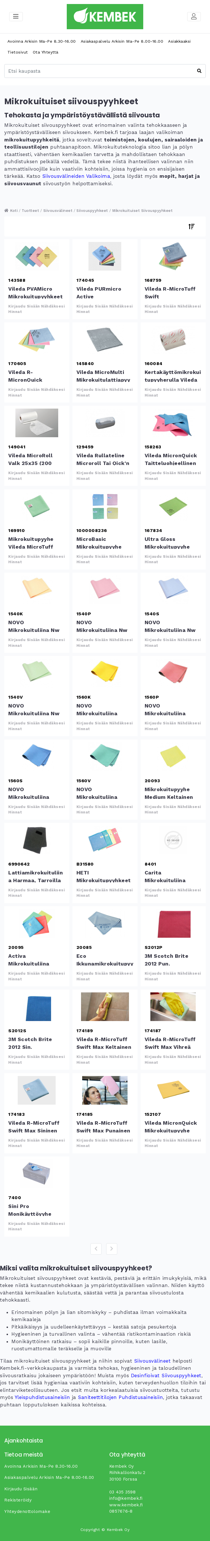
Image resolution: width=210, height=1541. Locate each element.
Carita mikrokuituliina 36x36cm (173, 840)
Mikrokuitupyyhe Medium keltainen (173, 757)
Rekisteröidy (18, 1500)
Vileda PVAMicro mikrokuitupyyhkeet (36, 256)
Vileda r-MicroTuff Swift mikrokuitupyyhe (173, 256)
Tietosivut (17, 52)
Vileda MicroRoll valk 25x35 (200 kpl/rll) (36, 423)
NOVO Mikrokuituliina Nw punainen (105, 590)
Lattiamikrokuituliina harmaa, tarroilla (36, 840)
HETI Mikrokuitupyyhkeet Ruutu (105, 840)
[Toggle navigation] (194, 16)
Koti (11, 210)
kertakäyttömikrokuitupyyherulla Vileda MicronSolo (173, 339)
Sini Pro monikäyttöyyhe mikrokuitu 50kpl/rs (36, 1173)
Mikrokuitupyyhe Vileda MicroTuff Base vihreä (36, 506)
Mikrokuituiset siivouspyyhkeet (142, 210)
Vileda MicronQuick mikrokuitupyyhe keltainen (173, 1090)
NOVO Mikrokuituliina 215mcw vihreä (105, 757)
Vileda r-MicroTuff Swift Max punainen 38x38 (105, 1090)
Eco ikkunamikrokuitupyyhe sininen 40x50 (105, 923)
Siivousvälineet (58, 210)
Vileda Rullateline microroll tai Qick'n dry (103, 463)
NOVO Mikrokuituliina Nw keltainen (36, 590)
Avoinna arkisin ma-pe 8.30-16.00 (41, 41)
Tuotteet (30, 210)
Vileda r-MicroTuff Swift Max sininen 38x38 (36, 1090)
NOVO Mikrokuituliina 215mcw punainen (173, 673)
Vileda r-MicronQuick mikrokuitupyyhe (36, 339)
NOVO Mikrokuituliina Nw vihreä (36, 673)
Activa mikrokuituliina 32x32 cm (36, 923)
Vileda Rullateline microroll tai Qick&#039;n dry (105, 423)
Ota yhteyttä (45, 52)
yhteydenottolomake (27, 1511)
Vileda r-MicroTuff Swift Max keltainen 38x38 (105, 1007)
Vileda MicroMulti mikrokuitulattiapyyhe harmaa (105, 339)
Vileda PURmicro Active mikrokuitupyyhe (105, 256)
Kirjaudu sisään (21, 1488)
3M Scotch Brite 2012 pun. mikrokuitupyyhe (173, 923)
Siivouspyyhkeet (92, 210)
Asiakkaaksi (179, 41)
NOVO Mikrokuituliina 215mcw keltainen (105, 673)
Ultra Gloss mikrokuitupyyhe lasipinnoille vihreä (173, 506)
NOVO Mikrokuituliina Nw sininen (173, 590)
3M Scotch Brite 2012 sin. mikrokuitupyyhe (36, 1007)
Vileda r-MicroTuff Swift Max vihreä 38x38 (173, 1007)
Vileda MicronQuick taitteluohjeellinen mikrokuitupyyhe (173, 423)
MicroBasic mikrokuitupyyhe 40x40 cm (105, 506)
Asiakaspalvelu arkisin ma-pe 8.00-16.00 (122, 41)
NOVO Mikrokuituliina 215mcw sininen (36, 757)
